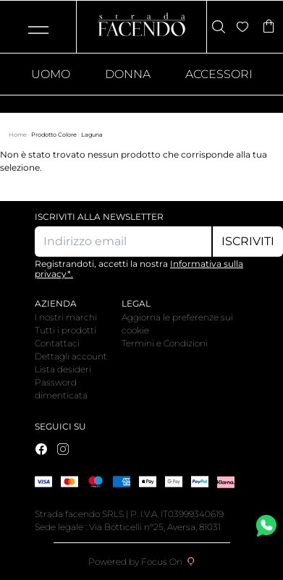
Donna (128, 74)
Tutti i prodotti (65, 330)
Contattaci (57, 343)
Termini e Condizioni (165, 343)
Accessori (219, 74)
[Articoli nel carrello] (268, 27)
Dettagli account (71, 356)
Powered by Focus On (141, 561)
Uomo (50, 74)
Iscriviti (247, 241)
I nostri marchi (66, 317)
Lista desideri (63, 369)
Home (18, 134)
